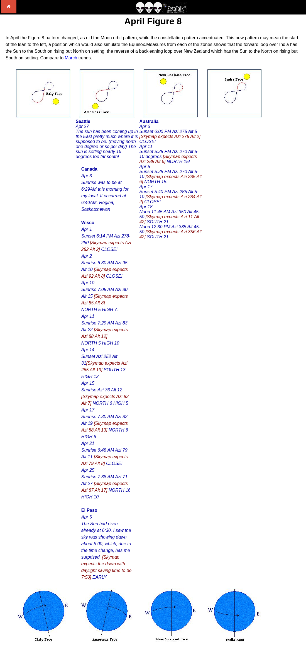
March (71, 57)
